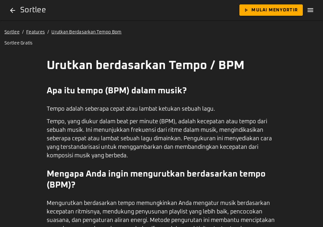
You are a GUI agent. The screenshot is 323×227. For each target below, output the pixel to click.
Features (35, 32)
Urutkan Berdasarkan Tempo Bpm (86, 32)
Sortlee (12, 32)
